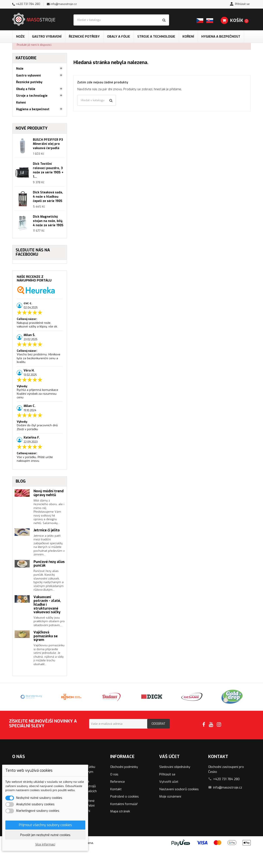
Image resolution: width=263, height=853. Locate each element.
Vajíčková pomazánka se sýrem (46, 636)
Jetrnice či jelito (47, 530)
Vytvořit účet (168, 782)
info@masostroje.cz (63, 4)
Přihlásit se (167, 774)
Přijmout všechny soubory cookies (45, 825)
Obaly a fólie (118, 36)
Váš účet (169, 757)
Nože (20, 36)
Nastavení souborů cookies (179, 789)
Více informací (45, 844)
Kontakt (116, 789)
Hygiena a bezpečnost (220, 36)
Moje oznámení (170, 796)
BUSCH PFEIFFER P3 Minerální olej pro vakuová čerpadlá (48, 144)
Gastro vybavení (46, 36)
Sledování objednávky (174, 767)
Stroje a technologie (156, 36)
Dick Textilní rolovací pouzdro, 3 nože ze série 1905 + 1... (48, 170)
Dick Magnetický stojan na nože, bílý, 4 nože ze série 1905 (48, 221)
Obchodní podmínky (124, 767)
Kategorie (26, 58)
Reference (117, 782)
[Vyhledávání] (121, 20)
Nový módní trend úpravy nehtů (49, 493)
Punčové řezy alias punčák (49, 563)
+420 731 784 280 (28, 4)
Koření (188, 36)
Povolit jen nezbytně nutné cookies (45, 835)
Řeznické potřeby (84, 36)
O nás (114, 774)
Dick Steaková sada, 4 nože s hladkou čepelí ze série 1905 (48, 196)
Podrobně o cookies (124, 796)
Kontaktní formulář (124, 804)
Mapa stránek (120, 811)
